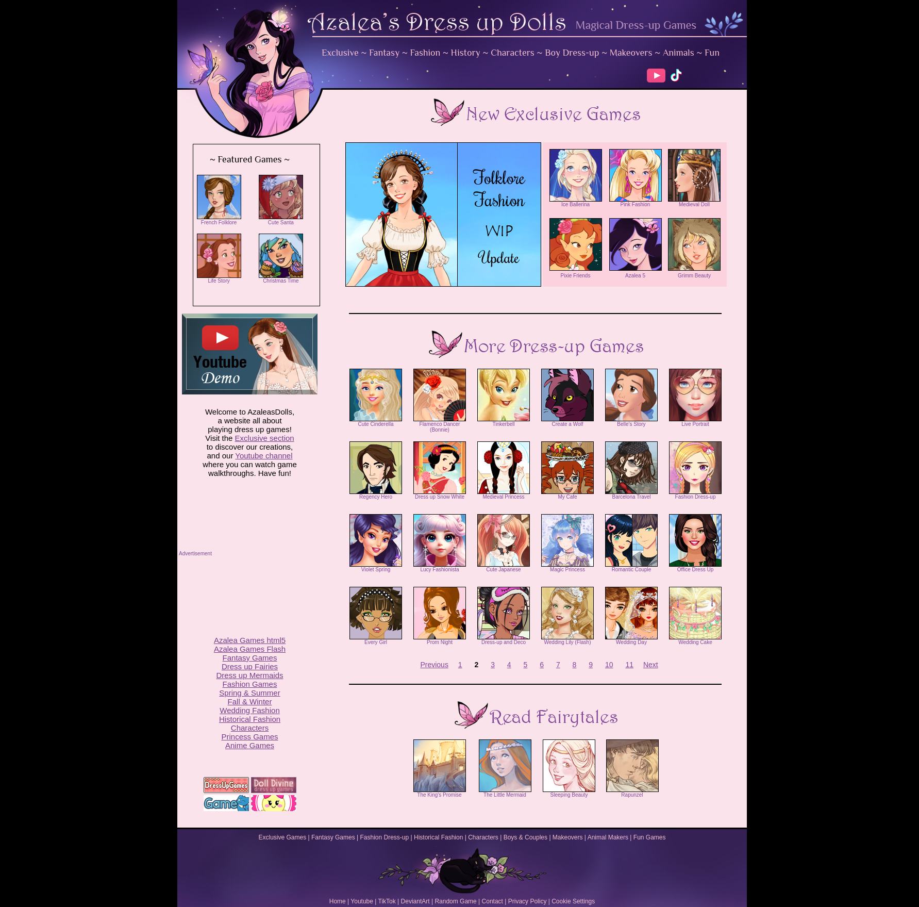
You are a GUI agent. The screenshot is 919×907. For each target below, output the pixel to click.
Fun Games (649, 837)
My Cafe (567, 494)
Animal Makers (608, 837)
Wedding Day (631, 640)
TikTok (387, 901)
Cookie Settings (573, 901)
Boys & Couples (525, 837)
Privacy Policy (527, 901)
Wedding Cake (695, 640)
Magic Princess (567, 567)
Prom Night (439, 640)
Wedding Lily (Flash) (567, 640)
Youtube (361, 901)
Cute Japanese (503, 567)
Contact (492, 901)
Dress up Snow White (439, 494)
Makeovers (631, 52)
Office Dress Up (695, 567)
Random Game (455, 901)
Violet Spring (375, 567)
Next (650, 665)
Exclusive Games (282, 837)
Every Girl (375, 640)
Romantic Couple (631, 567)
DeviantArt (415, 901)
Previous (434, 665)
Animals (678, 52)
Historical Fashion (438, 837)
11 (629, 665)
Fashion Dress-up (695, 494)
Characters (512, 52)
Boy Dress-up (572, 52)
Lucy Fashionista (439, 567)
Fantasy (384, 52)
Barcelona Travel (631, 494)
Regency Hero (375, 494)
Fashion (425, 52)
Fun (712, 52)
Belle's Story (631, 422)
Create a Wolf (567, 422)
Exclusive (340, 52)
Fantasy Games (333, 837)
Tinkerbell (503, 422)
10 (609, 665)
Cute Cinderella (375, 422)
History (465, 52)
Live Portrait (695, 422)
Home (337, 901)
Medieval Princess (503, 494)
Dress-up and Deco (503, 640)
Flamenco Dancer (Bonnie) (439, 425)
